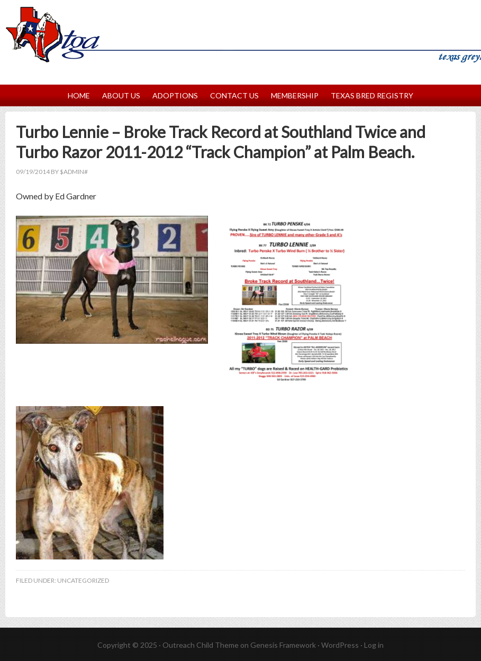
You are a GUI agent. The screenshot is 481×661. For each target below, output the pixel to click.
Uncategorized (83, 580)
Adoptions (175, 95)
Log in (374, 644)
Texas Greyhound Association (240, 23)
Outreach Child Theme (200, 644)
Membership (295, 95)
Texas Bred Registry (372, 95)
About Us (121, 95)
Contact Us (234, 95)
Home (79, 95)
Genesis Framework (283, 644)
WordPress (340, 644)
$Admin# (74, 172)
